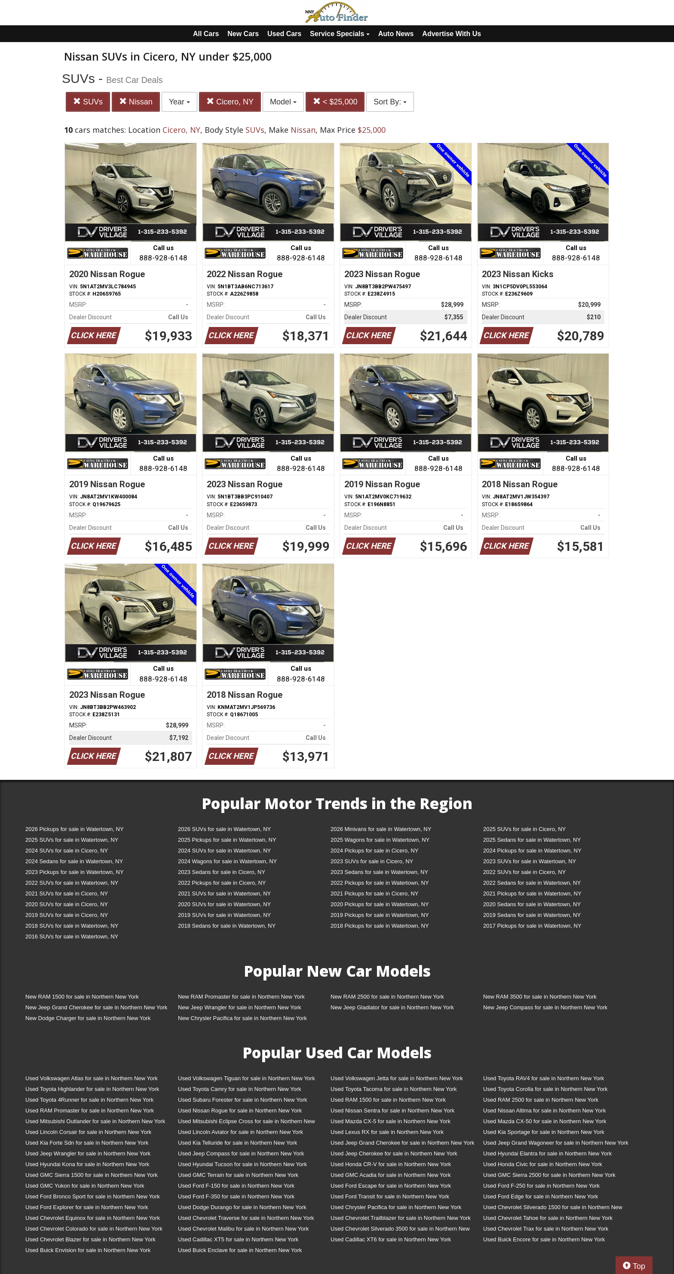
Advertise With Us (451, 33)
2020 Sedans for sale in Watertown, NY (532, 904)
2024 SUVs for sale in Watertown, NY (224, 850)
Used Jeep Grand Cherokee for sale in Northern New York (403, 1143)
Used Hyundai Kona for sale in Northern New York (87, 1164)
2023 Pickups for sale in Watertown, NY (74, 872)
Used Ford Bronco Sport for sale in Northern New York (92, 1196)
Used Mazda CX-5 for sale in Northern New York (390, 1121)
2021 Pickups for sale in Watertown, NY (532, 893)
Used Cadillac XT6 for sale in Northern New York (391, 1239)
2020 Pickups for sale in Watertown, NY (380, 904)
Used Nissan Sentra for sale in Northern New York (392, 1110)
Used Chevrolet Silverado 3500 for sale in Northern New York (400, 1230)
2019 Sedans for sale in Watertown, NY (532, 915)
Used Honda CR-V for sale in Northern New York (391, 1164)
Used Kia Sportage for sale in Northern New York (543, 1132)
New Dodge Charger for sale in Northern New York (87, 1018)
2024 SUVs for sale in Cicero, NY (66, 850)
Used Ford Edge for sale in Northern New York (540, 1196)
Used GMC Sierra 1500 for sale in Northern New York (91, 1175)
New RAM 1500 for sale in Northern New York (82, 996)
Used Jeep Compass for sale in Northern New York (241, 1153)
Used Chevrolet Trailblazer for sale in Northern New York (401, 1218)
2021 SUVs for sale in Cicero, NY (66, 893)
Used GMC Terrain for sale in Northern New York (238, 1175)
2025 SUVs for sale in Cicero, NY (524, 829)
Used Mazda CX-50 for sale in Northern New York (544, 1121)
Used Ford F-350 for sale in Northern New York (236, 1196)
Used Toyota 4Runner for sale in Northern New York (89, 1100)
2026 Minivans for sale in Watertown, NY (381, 829)
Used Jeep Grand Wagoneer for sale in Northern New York (555, 1143)
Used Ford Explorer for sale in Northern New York (86, 1207)
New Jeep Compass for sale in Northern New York (545, 1007)
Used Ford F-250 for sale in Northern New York (541, 1185)
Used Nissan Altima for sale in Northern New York (544, 1110)
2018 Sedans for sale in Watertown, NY (227, 926)
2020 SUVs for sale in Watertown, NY (224, 904)
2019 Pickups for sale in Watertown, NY (380, 915)
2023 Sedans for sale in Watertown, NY (379, 872)
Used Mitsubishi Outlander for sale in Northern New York (95, 1121)
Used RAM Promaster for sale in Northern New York (89, 1110)
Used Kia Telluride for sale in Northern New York (237, 1143)
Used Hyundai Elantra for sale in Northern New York (547, 1153)
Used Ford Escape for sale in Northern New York (391, 1185)
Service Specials (340, 33)
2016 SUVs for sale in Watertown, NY (71, 936)
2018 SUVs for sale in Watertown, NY (71, 926)
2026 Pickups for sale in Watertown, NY (74, 829)
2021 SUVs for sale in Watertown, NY (224, 893)
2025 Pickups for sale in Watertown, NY (227, 840)
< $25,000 (335, 101)
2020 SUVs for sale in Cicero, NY (66, 904)
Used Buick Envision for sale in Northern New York (87, 1250)
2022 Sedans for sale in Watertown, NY (532, 883)
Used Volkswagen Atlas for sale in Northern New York (91, 1078)
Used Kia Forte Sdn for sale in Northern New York (86, 1143)
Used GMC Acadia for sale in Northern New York (391, 1175)
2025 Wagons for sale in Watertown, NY (380, 840)
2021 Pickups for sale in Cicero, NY (374, 893)
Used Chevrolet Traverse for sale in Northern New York (246, 1218)
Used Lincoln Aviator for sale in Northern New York (240, 1132)
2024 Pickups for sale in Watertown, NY (532, 850)
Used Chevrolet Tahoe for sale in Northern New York (548, 1218)
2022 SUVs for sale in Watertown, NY (71, 883)
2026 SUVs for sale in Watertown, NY (224, 829)
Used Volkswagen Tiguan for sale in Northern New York (246, 1078)
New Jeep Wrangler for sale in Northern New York (239, 1007)
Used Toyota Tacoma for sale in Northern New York (394, 1089)
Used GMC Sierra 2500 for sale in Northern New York (549, 1175)
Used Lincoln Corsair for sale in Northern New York (88, 1132)
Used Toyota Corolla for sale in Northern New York (545, 1089)
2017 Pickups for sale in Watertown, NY (532, 926)
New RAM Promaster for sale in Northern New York (241, 996)
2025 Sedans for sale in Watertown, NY (532, 840)
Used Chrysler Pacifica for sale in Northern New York (396, 1207)
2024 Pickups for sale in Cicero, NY (374, 850)
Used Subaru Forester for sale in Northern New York (242, 1100)
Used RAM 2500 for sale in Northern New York (540, 1100)
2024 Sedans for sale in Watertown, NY (74, 861)
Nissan (136, 101)
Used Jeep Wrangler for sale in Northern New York (87, 1153)
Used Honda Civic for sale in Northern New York (542, 1164)
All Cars (206, 33)
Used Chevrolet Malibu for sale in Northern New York (243, 1228)
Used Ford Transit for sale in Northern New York (390, 1196)
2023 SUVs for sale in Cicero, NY (372, 861)
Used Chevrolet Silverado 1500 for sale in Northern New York (552, 1209)
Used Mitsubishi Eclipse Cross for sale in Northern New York (246, 1123)
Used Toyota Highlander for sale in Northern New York (92, 1089)
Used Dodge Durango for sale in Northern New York (242, 1207)
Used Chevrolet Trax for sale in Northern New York (545, 1228)
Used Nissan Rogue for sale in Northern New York (240, 1110)
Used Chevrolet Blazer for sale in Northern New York (90, 1239)
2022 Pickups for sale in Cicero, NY (222, 883)
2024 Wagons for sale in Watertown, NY (227, 861)
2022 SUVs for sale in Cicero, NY (524, 872)
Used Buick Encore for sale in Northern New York (544, 1239)
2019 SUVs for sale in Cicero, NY (66, 915)
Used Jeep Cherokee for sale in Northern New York (394, 1153)
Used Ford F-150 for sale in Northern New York (236, 1185)
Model (283, 102)
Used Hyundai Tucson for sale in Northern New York (242, 1164)
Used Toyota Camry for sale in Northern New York (239, 1089)
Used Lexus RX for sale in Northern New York (387, 1132)
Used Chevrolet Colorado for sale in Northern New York (93, 1228)
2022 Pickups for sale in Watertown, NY (380, 883)
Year (179, 102)
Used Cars (284, 33)
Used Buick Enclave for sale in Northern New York (240, 1250)
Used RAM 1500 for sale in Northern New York (388, 1100)
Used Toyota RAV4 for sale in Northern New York (543, 1078)
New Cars (243, 33)
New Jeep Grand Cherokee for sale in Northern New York (96, 1007)
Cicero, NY (230, 101)
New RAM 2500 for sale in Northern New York (387, 996)
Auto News (396, 33)
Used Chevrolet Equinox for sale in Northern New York (92, 1218)
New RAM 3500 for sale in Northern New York (540, 996)
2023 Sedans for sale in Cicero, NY (221, 872)
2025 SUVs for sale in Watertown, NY (71, 840)
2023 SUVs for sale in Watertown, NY (529, 861)
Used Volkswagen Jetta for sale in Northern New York (397, 1078)
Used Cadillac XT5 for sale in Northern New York (238, 1239)
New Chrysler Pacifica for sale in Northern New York (242, 1018)
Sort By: (390, 102)
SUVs (88, 101)
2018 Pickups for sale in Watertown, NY (380, 926)
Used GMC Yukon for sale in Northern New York (84, 1185)
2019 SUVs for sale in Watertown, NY (224, 915)
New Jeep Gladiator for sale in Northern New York (392, 1007)
